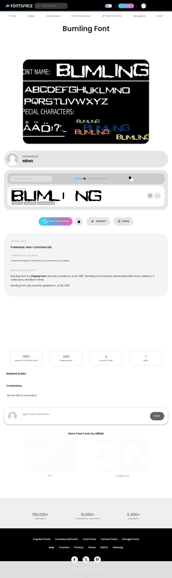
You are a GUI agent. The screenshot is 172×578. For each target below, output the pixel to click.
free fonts (40, 518)
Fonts (12, 16)
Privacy (78, 547)
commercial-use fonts (87, 518)
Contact (64, 547)
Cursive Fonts (109, 539)
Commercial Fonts (66, 539)
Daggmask (122, 475)
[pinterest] (97, 559)
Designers (139, 16)
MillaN (28, 161)
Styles (31, 16)
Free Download (56, 221)
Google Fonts (130, 539)
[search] (51, 6)
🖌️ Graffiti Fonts (112, 16)
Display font (38, 276)
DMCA (104, 547)
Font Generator (81, 16)
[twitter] (86, 559)
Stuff (160, 16)
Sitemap (118, 547)
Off (50, 475)
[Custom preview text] (31, 179)
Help (51, 547)
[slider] (84, 179)
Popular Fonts (41, 539)
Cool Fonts (89, 539)
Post (157, 416)
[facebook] (74, 559)
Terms (92, 547)
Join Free (159, 6)
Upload (126, 6)
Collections (53, 16)
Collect (98, 221)
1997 (26, 356)
